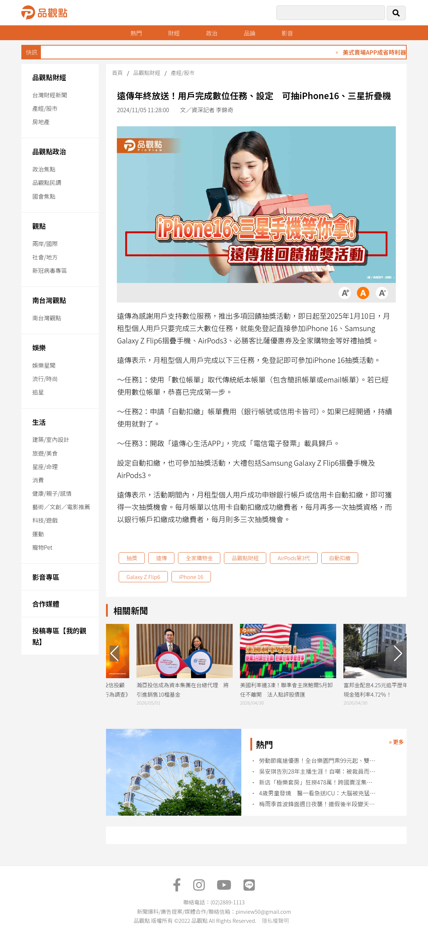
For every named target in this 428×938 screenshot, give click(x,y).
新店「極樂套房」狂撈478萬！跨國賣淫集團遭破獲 (318, 782)
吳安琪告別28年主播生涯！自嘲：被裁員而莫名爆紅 (318, 771)
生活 (39, 422)
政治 (211, 33)
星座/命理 (45, 466)
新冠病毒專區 (49, 270)
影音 (287, 33)
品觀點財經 (49, 77)
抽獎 (131, 558)
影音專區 (45, 577)
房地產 (41, 121)
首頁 (117, 72)
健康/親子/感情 (52, 493)
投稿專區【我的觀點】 (59, 636)
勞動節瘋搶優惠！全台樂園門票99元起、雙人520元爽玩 (318, 760)
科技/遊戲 (45, 520)
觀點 (39, 226)
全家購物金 (199, 558)
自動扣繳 (340, 558)
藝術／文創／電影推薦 (61, 506)
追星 (38, 392)
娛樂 (39, 347)
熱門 (136, 33)
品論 (249, 33)
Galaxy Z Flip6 (143, 576)
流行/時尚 (45, 378)
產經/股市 (45, 108)
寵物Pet (42, 547)
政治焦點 (43, 169)
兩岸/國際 (45, 243)
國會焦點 (43, 196)
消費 (38, 480)
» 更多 (396, 741)
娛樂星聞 (43, 365)
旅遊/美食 (45, 453)
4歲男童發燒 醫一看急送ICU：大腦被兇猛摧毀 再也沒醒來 (318, 793)
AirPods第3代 (293, 558)
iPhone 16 (191, 576)
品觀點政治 (49, 151)
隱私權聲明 (275, 920)
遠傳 (161, 558)
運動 (38, 533)
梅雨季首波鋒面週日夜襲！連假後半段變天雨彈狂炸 (318, 804)
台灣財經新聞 (49, 94)
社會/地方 (45, 257)
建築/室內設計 (50, 439)
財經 (174, 33)
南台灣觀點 (49, 300)
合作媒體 (45, 603)
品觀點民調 (46, 182)
